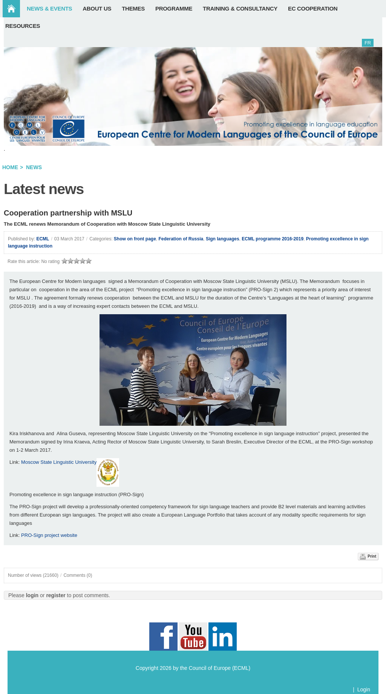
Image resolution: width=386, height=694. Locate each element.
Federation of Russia (181, 239)
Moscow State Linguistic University (58, 462)
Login (363, 689)
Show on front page (135, 239)
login (32, 595)
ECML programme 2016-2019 (272, 239)
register (55, 595)
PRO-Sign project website (49, 535)
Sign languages (222, 239)
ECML (42, 239)
